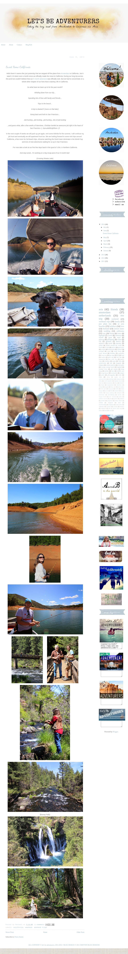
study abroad (103, 353)
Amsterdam (65, 73)
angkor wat (117, 377)
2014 (103, 224)
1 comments (39, 924)
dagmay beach (118, 381)
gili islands (114, 369)
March (105, 244)
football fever (103, 369)
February (106, 247)
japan (110, 337)
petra (102, 375)
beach (100, 347)
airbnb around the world (113, 345)
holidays (113, 326)
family (117, 321)
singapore (110, 402)
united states (119, 329)
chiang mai (119, 379)
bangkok (118, 363)
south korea (117, 351)
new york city (112, 359)
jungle (106, 387)
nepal (118, 337)
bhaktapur (111, 379)
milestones (101, 394)
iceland (103, 349)
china (100, 381)
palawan (101, 339)
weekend (28, 927)
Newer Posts (10, 932)
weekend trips (40, 927)
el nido (107, 347)
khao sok (113, 387)
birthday (112, 353)
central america (110, 365)
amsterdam (104, 312)
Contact (19, 45)
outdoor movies (103, 398)
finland (112, 333)
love (122, 326)
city (100, 341)
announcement (102, 379)
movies (120, 394)
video (120, 361)
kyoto (106, 390)
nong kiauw (104, 373)
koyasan (111, 388)
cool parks (121, 365)
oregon (122, 373)
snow (119, 402)
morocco (102, 343)
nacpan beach (102, 396)
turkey (100, 410)
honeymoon (110, 385)
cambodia (121, 353)
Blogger (115, 736)
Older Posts (80, 932)
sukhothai (101, 406)
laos (113, 371)
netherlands (105, 315)
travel (110, 343)
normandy (114, 373)
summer (109, 406)
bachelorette (102, 363)
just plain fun (105, 324)
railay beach (118, 400)
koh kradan (121, 387)
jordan (107, 371)
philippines (110, 339)
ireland (100, 387)
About (11, 45)
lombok (117, 390)
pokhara (122, 398)
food (122, 355)
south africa (119, 404)
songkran (111, 404)
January (106, 251)
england (119, 367)
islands (101, 337)
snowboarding (102, 404)
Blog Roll (29, 45)
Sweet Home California (18, 67)
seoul (108, 351)
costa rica (104, 355)
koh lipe (119, 357)
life (111, 390)
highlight (102, 335)
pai (110, 398)
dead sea (101, 383)
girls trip (111, 357)
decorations (109, 383)
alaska (108, 377)
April (105, 241)
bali (111, 363)
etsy (116, 383)
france (119, 333)
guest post (121, 347)
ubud (105, 410)
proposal (110, 400)
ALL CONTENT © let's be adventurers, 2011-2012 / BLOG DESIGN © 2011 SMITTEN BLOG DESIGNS (64, 945)
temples (122, 406)
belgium (101, 365)
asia (101, 309)
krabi (117, 388)
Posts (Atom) (19, 937)
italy (104, 333)
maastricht (102, 359)
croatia (110, 335)
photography (111, 375)
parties (115, 398)
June (105, 230)
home (102, 385)
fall (118, 355)
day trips (111, 355)
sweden (115, 406)
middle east (120, 371)
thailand (106, 329)
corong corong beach (107, 367)
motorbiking (111, 394)
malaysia (119, 392)
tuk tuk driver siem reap (115, 408)
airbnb (101, 345)
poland (103, 400)
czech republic (108, 381)
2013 (103, 255)
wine (110, 410)
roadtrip (107, 361)
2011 (103, 261)
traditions (103, 408)
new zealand (112, 396)
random (101, 402)
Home (3, 45)
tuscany (118, 343)
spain (114, 361)
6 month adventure (40, 79)
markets (119, 349)
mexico (118, 341)
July (104, 227)
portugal (101, 351)
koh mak (103, 388)
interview (119, 385)
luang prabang (110, 392)
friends (114, 309)
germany (109, 341)
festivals (122, 383)
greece (113, 347)
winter (119, 339)
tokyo (100, 377)
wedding (107, 331)
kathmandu (111, 349)
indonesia (118, 335)
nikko (120, 396)
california (18, 927)
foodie (103, 357)
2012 (103, 258)
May (105, 237)
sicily (119, 375)
